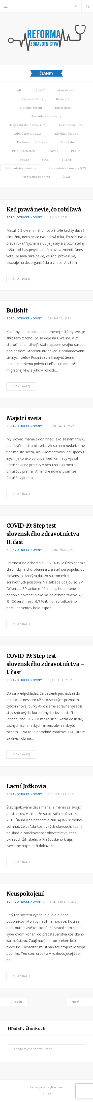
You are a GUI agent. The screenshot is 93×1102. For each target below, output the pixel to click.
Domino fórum (31, 107)
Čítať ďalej (21, 278)
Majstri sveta (23, 418)
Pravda (53, 151)
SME (45, 159)
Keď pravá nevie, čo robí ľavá (43, 209)
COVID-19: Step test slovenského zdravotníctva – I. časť (45, 664)
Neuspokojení (25, 893)
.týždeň (39, 90)
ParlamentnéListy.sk (32, 142)
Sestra (24, 159)
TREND (67, 159)
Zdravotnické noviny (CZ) (67, 168)
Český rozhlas (32, 99)
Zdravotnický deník (36, 177)
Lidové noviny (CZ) (27, 133)
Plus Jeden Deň (23, 151)
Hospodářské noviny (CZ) (28, 125)
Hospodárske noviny (46, 116)
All (19, 90)
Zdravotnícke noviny (21, 168)
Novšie (80, 1002)
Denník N (62, 99)
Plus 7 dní (67, 142)
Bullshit (17, 310)
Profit (75, 151)
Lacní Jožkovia (26, 786)
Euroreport (63, 107)
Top (46, 1094)
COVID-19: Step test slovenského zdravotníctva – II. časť (45, 533)
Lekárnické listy (71, 125)
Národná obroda (66, 133)
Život (66, 177)
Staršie (14, 1002)
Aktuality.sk (66, 90)
